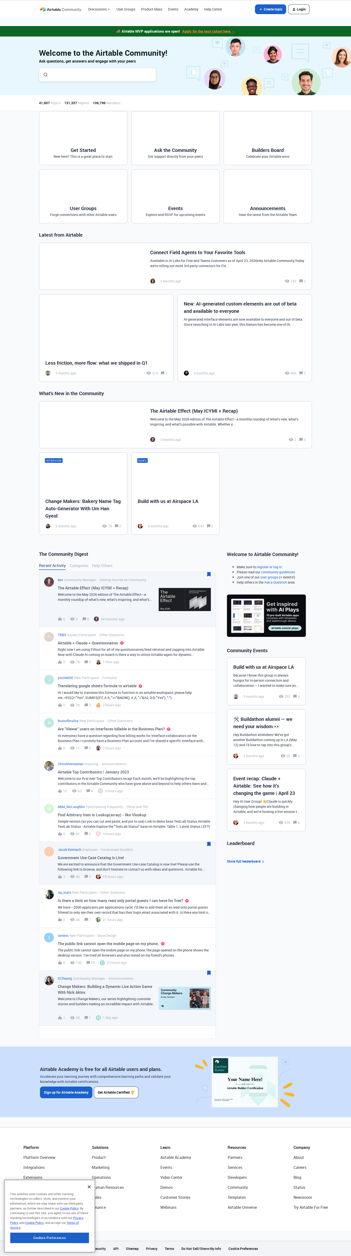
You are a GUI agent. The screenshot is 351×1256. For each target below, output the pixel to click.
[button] (270, 9)
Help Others (102, 565)
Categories (79, 565)
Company (301, 1147)
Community (238, 1187)
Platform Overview (39, 1157)
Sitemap (132, 1248)
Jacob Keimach (69, 849)
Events (173, 9)
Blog (297, 1177)
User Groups (126, 9)
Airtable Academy (175, 1157)
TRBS (62, 635)
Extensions (32, 1177)
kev (60, 579)
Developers (237, 1177)
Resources (237, 1147)
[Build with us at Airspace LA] (175, 493)
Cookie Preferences (243, 1248)
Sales (96, 1197)
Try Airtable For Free (310, 1207)
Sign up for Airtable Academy (66, 1092)
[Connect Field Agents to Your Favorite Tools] (175, 266)
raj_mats (64, 892)
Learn (165, 1147)
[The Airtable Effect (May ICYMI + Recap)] (175, 424)
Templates (237, 1197)
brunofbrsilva (68, 720)
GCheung (65, 978)
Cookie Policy (69, 1234)
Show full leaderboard (246, 861)
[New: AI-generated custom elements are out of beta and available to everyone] (244, 338)
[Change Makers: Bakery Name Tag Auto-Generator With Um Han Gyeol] (83, 493)
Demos (166, 1187)
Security (99, 1248)
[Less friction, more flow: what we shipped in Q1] (106, 338)
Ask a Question (275, 582)
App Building (34, 1187)
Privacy (151, 1248)
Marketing (100, 1167)
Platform (31, 1147)
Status (299, 1187)
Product (99, 1157)
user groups (269, 577)
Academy (191, 9)
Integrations (34, 1167)
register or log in (269, 567)
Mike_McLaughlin (71, 806)
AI (25, 1197)
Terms (169, 1248)
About (298, 1157)
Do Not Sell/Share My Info (201, 1248)
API (115, 1248)
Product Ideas (151, 9)
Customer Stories (175, 1197)
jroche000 (65, 677)
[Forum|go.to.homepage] (60, 9)
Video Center (171, 1177)
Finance (99, 1207)
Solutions (100, 1147)
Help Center (213, 9)
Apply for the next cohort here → (208, 31)
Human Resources (108, 1187)
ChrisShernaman (71, 764)
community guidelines (278, 572)
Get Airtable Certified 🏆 (116, 1092)
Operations (101, 1177)
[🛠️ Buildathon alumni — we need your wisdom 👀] (266, 737)
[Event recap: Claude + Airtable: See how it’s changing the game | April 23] (266, 800)
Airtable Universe (242, 1207)
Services (235, 1167)
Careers (299, 1167)
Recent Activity (52, 565)
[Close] (89, 1212)
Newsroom (302, 1197)
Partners (235, 1157)
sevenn (63, 935)
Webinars (168, 1207)
